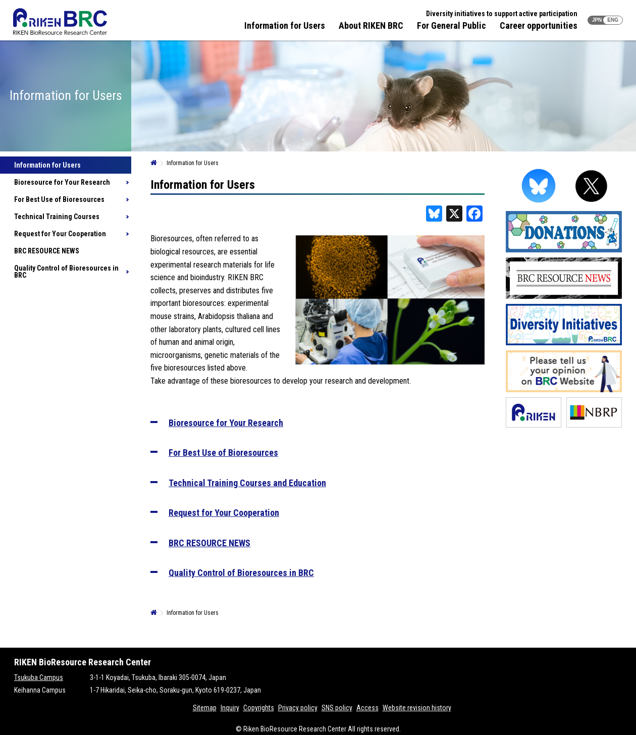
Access (367, 708)
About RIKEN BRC (371, 25)
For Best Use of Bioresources (59, 199)
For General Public (451, 25)
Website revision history (417, 708)
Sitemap (205, 708)
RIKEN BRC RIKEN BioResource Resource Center (60, 21)
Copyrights (258, 708)
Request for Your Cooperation (60, 234)
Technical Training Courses (56, 217)
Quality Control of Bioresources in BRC (66, 271)
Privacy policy (297, 708)
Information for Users (284, 25)
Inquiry (230, 708)
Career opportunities (538, 25)
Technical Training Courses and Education (247, 483)
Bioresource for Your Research (62, 182)
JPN (597, 20)
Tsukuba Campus (38, 677)
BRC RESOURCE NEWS (46, 251)
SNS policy (337, 708)
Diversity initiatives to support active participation (501, 14)
